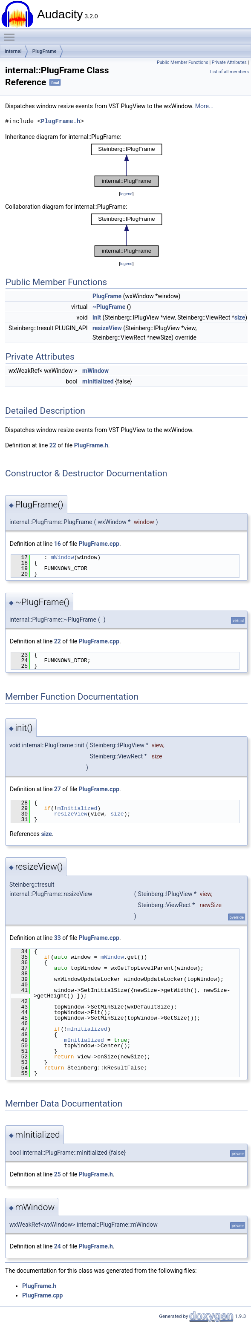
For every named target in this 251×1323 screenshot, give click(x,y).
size (239, 317)
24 (57, 1246)
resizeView (107, 328)
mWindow (95, 370)
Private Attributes (229, 62)
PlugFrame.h (60, 121)
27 (57, 789)
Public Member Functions (182, 62)
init (96, 317)
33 (57, 937)
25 (57, 1174)
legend (126, 193)
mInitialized (98, 381)
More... (204, 106)
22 (52, 445)
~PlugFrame (108, 306)
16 (57, 543)
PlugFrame (44, 51)
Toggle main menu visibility (11, 33)
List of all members (229, 72)
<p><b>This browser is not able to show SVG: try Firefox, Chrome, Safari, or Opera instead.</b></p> (126, 165)
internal (13, 51)
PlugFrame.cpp (99, 543)
